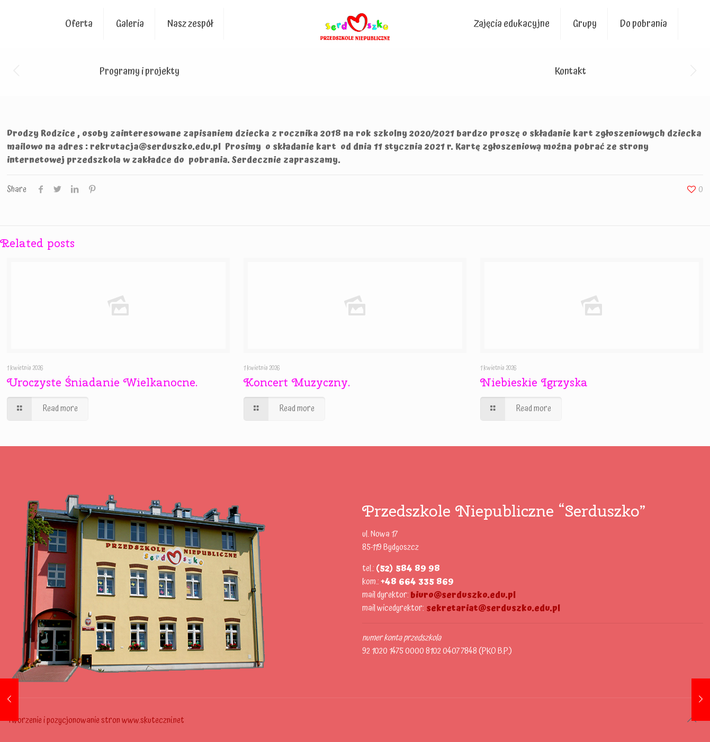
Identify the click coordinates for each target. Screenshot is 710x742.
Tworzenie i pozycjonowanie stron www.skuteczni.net (95, 720)
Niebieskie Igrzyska (534, 382)
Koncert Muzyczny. (297, 382)
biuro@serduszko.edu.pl (463, 595)
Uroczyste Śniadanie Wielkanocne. (102, 382)
